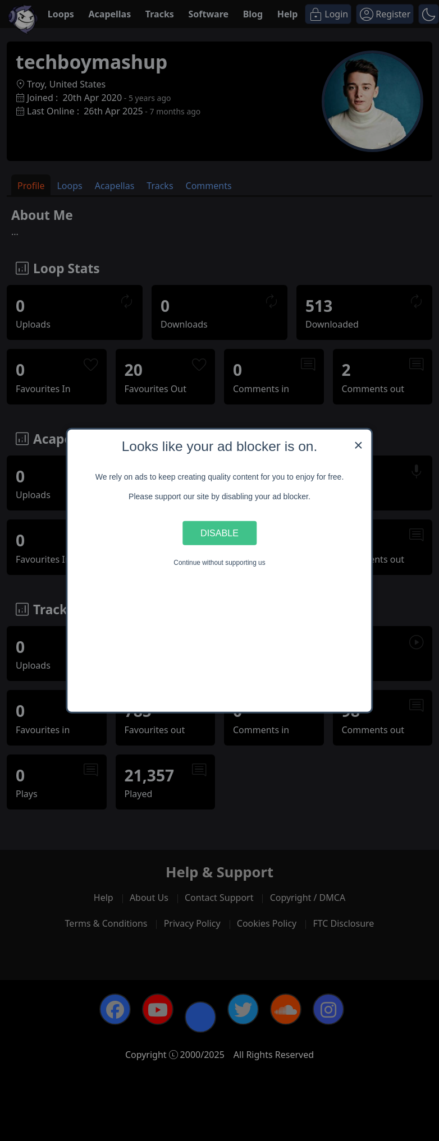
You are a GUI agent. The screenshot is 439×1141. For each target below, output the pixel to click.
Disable (219, 533)
